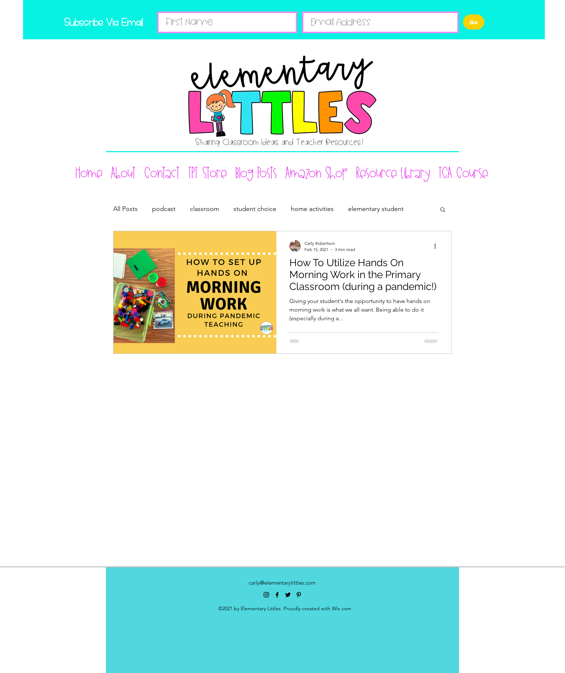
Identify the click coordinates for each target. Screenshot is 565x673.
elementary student (376, 209)
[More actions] (437, 246)
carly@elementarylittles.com (282, 582)
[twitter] (288, 594)
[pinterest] (298, 594)
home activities (312, 209)
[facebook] (277, 594)
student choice (254, 209)
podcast (163, 209)
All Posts (125, 209)
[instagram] (266, 594)
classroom (204, 209)
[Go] (473, 22)
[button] (442, 210)
